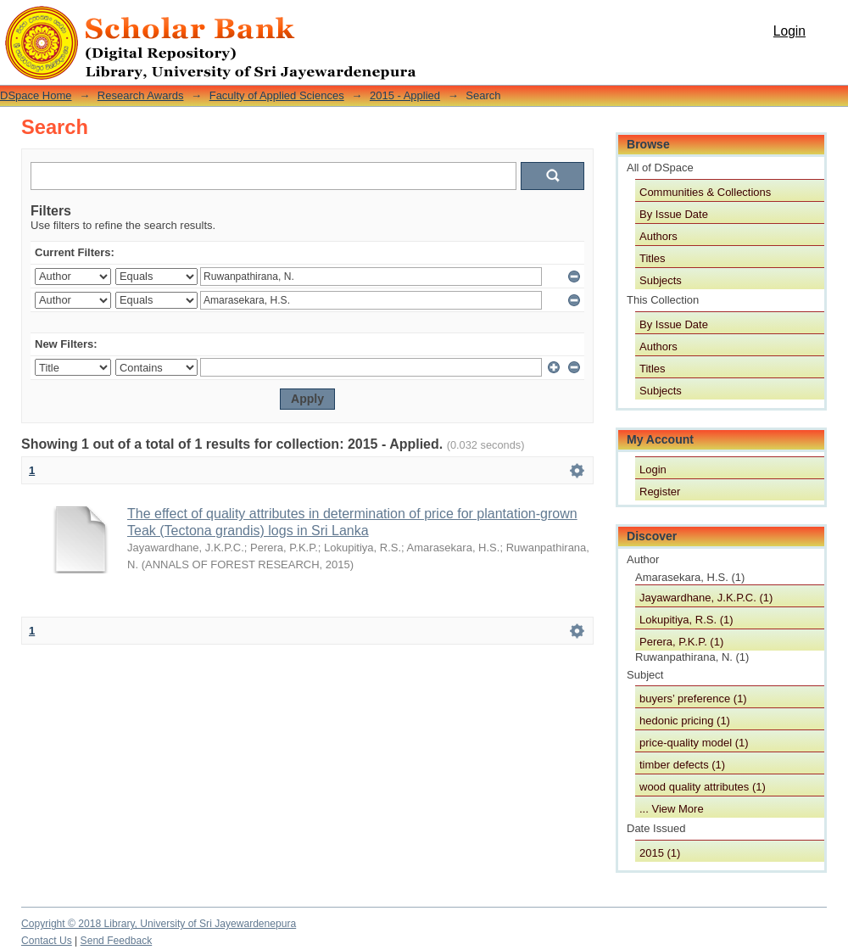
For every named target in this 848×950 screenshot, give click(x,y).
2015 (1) (659, 853)
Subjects (660, 280)
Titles (652, 258)
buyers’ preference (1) (693, 698)
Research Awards (141, 95)
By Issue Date (673, 214)
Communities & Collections (705, 192)
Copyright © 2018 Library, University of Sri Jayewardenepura (158, 924)
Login (789, 31)
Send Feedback (117, 941)
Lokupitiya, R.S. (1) (686, 619)
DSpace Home (36, 95)
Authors (658, 236)
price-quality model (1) (694, 742)
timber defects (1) (682, 764)
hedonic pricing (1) (684, 720)
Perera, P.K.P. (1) (681, 641)
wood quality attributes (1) (702, 786)
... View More (671, 808)
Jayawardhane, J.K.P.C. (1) (706, 597)
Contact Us (46, 941)
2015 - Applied (405, 95)
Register (659, 491)
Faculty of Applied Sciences (276, 95)
